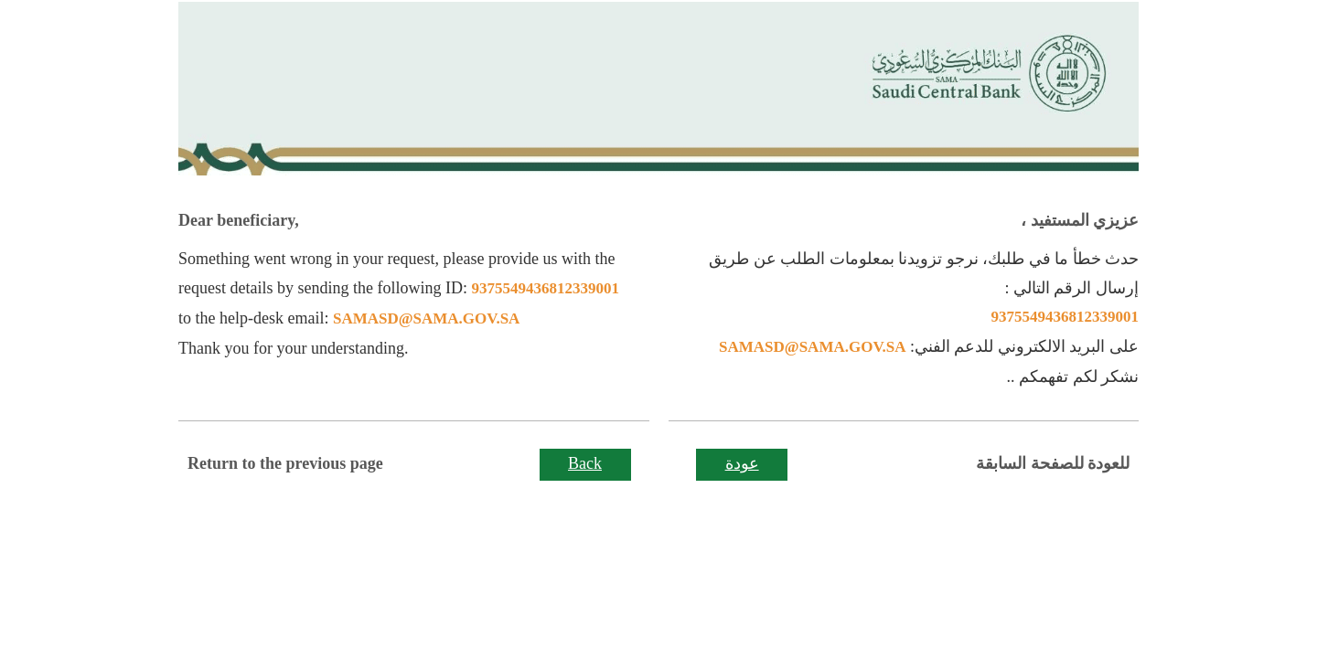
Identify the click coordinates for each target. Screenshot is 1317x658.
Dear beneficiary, (238, 220)
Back (585, 463)
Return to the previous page (285, 463)
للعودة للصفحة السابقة (1053, 463)
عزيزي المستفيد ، (1080, 220)
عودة (742, 463)
